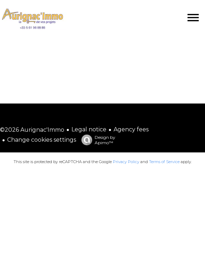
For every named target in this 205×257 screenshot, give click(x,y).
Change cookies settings (41, 139)
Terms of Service (164, 161)
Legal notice (88, 129)
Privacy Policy (126, 161)
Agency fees (131, 129)
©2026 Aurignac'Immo (32, 129)
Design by (96, 140)
